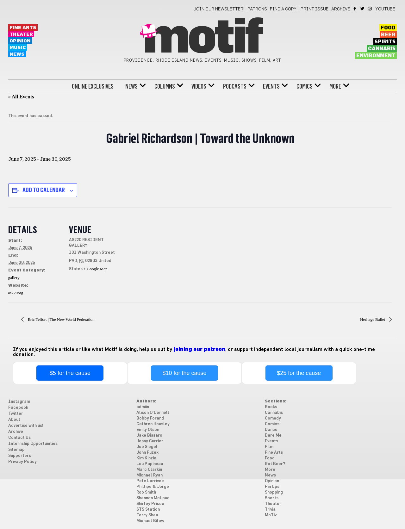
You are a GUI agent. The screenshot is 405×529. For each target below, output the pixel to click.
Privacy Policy (22, 462)
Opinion (20, 41)
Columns (164, 86)
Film (269, 447)
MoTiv (271, 515)
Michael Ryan (149, 475)
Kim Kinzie (146, 458)
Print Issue (314, 9)
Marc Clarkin (149, 470)
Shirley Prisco (150, 504)
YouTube (385, 9)
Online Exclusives (93, 86)
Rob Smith (146, 492)
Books (271, 407)
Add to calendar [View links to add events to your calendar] (43, 190)
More (335, 86)
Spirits (385, 41)
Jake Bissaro (149, 435)
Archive (340, 9)
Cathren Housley (153, 424)
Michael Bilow (150, 521)
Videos (198, 86)
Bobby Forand (150, 418)
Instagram (370, 8)
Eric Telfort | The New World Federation (61, 319)
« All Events (21, 96)
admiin (142, 407)
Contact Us (19, 438)
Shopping (274, 492)
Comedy (273, 418)
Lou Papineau (149, 464)
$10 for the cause (184, 373)
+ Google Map (96, 268)
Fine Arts (22, 27)
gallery (14, 277)
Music (17, 47)
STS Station (148, 509)
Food (388, 27)
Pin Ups (272, 487)
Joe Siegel (147, 447)
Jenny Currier (149, 441)
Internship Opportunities (33, 444)
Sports (271, 498)
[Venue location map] (163, 251)
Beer (388, 34)
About (14, 420)
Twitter (362, 8)
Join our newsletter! (219, 9)
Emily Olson (147, 430)
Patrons (257, 9)
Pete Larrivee (150, 481)
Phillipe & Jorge (152, 487)
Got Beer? (275, 464)
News (17, 54)
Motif (202, 38)
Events (271, 86)
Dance (271, 430)
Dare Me (273, 435)
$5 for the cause (70, 373)
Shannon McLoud (153, 498)
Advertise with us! (25, 426)
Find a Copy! (284, 9)
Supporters (19, 456)
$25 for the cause (299, 373)
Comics (304, 86)
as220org (15, 292)
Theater (21, 34)
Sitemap (16, 450)
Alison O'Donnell (152, 413)
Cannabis (382, 48)
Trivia (270, 509)
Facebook (355, 8)
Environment (376, 55)
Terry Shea (147, 515)
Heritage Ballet (373, 319)
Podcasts (234, 86)
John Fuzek (147, 453)
